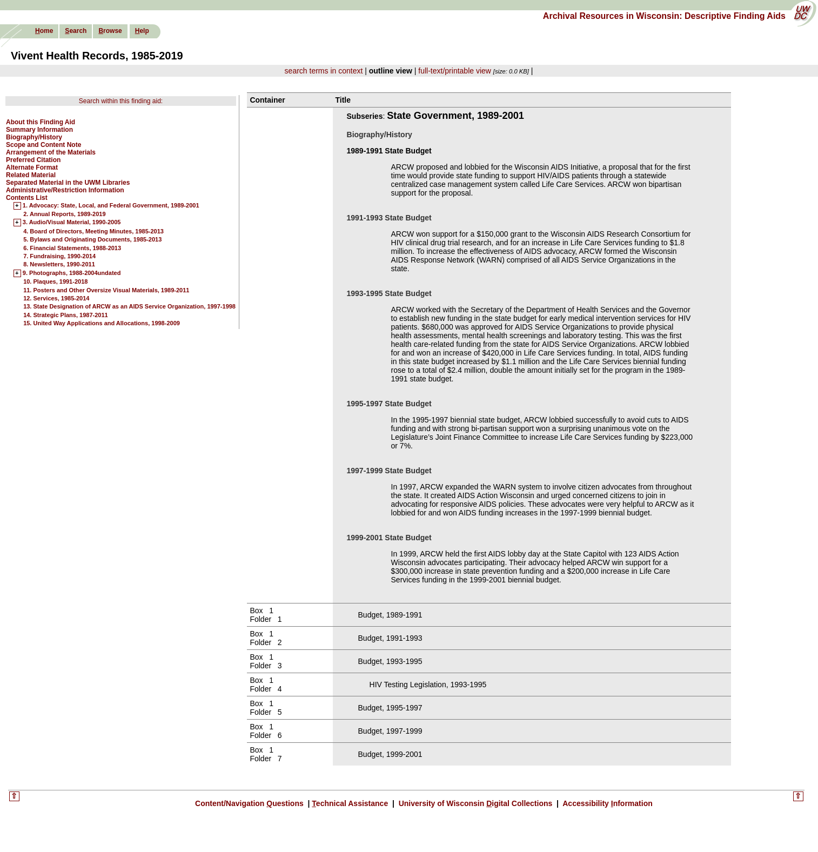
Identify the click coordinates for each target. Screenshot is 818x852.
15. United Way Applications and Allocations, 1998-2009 (101, 323)
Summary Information (39, 129)
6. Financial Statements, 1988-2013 (72, 248)
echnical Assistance (351, 803)
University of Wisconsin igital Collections (475, 803)
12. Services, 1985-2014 (56, 298)
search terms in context (324, 70)
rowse (110, 31)
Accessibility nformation (607, 803)
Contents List (27, 198)
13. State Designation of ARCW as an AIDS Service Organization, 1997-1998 (129, 306)
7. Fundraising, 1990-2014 (59, 256)
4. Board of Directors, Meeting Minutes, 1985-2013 (93, 231)
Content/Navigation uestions (250, 803)
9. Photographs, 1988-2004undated (72, 273)
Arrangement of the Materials (51, 152)
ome (44, 31)
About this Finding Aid (40, 122)
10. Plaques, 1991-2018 (55, 281)
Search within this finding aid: (121, 101)
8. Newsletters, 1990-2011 (59, 264)
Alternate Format (32, 167)
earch (75, 31)
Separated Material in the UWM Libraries (68, 182)
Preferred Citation (33, 160)
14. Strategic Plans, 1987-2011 (65, 315)
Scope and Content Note (43, 145)
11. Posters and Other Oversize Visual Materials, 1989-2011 (106, 290)
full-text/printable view (454, 70)
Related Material (31, 175)
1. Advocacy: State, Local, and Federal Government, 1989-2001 (111, 206)
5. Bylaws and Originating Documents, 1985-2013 (92, 239)
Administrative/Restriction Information (65, 190)
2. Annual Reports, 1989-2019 (64, 214)
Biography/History (34, 137)
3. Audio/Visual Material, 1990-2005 (72, 222)
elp (142, 31)
